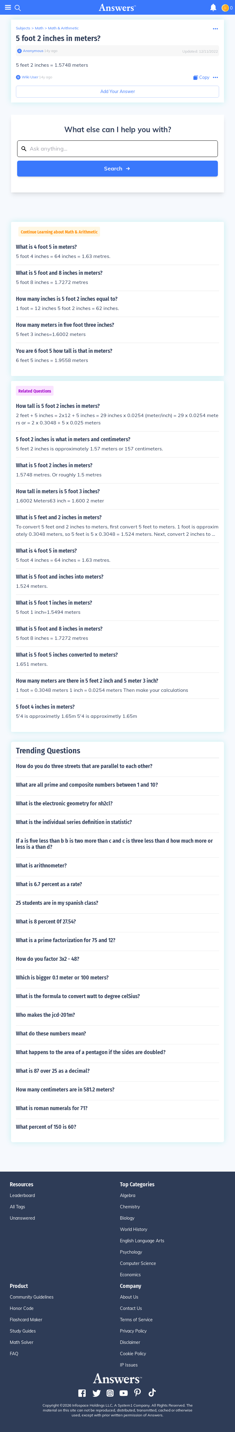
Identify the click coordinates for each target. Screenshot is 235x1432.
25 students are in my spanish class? (57, 903)
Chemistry (130, 1207)
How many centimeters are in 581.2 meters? (65, 1089)
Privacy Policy (133, 1331)
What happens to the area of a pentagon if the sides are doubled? (91, 1052)
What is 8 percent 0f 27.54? (46, 921)
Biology (127, 1218)
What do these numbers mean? (51, 1033)
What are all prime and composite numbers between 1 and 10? (87, 784)
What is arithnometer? (41, 865)
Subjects (23, 28)
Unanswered (22, 1218)
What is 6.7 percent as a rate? (49, 884)
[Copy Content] (201, 77)
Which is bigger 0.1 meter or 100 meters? (62, 977)
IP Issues (129, 1365)
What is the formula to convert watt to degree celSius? (78, 996)
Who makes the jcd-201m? (45, 1015)
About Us (129, 1297)
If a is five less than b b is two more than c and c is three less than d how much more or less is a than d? (114, 843)
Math (39, 28)
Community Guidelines (32, 1297)
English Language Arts (142, 1241)
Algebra (127, 1195)
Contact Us (131, 1308)
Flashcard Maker (26, 1319)
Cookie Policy (133, 1353)
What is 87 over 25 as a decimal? (53, 1071)
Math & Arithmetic (63, 28)
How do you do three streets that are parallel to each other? (84, 766)
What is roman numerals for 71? (52, 1108)
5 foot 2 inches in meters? (58, 38)
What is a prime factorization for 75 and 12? (65, 940)
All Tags (17, 1207)
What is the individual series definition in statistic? (74, 822)
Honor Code (22, 1308)
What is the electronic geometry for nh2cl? (64, 803)
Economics (130, 1274)
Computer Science (138, 1263)
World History (133, 1229)
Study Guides (23, 1331)
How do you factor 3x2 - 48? (47, 959)
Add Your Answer (117, 91)
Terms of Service (136, 1319)
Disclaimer (130, 1342)
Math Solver (21, 1342)
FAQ (14, 1353)
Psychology (131, 1252)
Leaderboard (22, 1195)
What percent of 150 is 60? (46, 1127)
